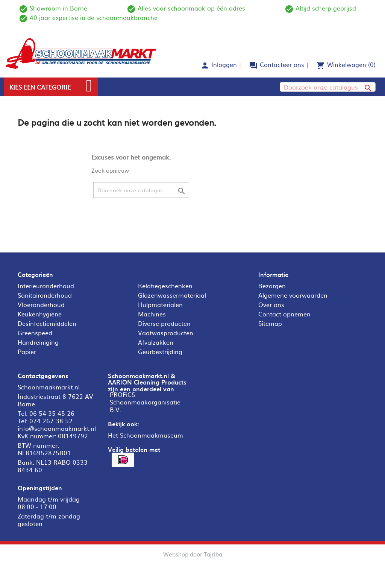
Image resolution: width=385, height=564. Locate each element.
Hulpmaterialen (160, 304)
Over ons (271, 304)
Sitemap (270, 323)
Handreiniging (38, 342)
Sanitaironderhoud (45, 294)
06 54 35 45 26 (51, 413)
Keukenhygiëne (40, 313)
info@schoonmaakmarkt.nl (57, 428)
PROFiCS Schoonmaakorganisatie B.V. (145, 402)
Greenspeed (35, 332)
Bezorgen (272, 285)
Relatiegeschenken (165, 285)
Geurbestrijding (160, 351)
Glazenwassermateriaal (172, 294)
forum (253, 65)
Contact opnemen (284, 313)
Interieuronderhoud (46, 285)
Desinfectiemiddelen (47, 323)
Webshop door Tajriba (192, 554)
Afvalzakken (155, 342)
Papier (27, 351)
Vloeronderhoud (41, 304)
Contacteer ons (282, 64)
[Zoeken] (328, 87)
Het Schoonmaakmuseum (145, 434)
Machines (152, 313)
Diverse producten (164, 323)
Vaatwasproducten (165, 332)
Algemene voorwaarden (292, 294)
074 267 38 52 (51, 420)
